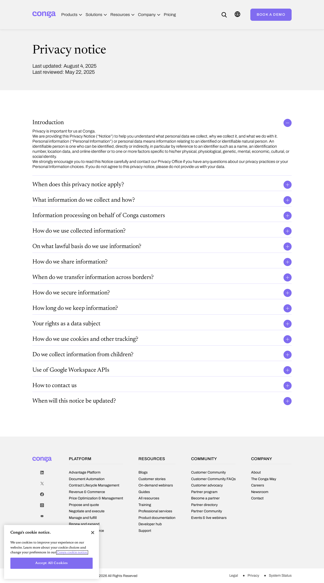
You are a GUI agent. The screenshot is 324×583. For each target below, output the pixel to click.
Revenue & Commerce (87, 492)
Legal (233, 575)
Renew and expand (84, 524)
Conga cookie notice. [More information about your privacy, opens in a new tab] (72, 552)
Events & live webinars (209, 518)
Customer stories (152, 479)
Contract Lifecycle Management (94, 485)
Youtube (42, 516)
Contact (257, 498)
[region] (51, 552)
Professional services (155, 511)
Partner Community (206, 511)
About (256, 472)
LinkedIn (42, 472)
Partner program (204, 492)
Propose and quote (84, 505)
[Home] (44, 14)
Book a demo (271, 14)
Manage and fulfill (83, 518)
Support (144, 531)
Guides (144, 492)
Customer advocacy (207, 485)
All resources (148, 498)
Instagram (42, 505)
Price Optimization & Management (96, 498)
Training (144, 505)
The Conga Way (263, 479)
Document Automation (87, 479)
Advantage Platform (84, 472)
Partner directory (204, 505)
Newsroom (259, 492)
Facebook (42, 494)
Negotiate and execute (87, 511)
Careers (257, 485)
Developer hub (150, 524)
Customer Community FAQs (213, 479)
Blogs (143, 472)
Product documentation (156, 518)
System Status (280, 575)
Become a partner (205, 498)
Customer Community (208, 472)
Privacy (253, 575)
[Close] (92, 532)
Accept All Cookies (51, 563)
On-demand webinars (155, 485)
